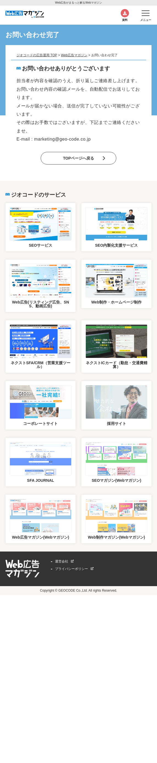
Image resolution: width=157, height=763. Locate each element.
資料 (125, 19)
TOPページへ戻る (78, 158)
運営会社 (61, 561)
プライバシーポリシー (71, 568)
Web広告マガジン (74, 55)
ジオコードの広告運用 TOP (36, 55)
